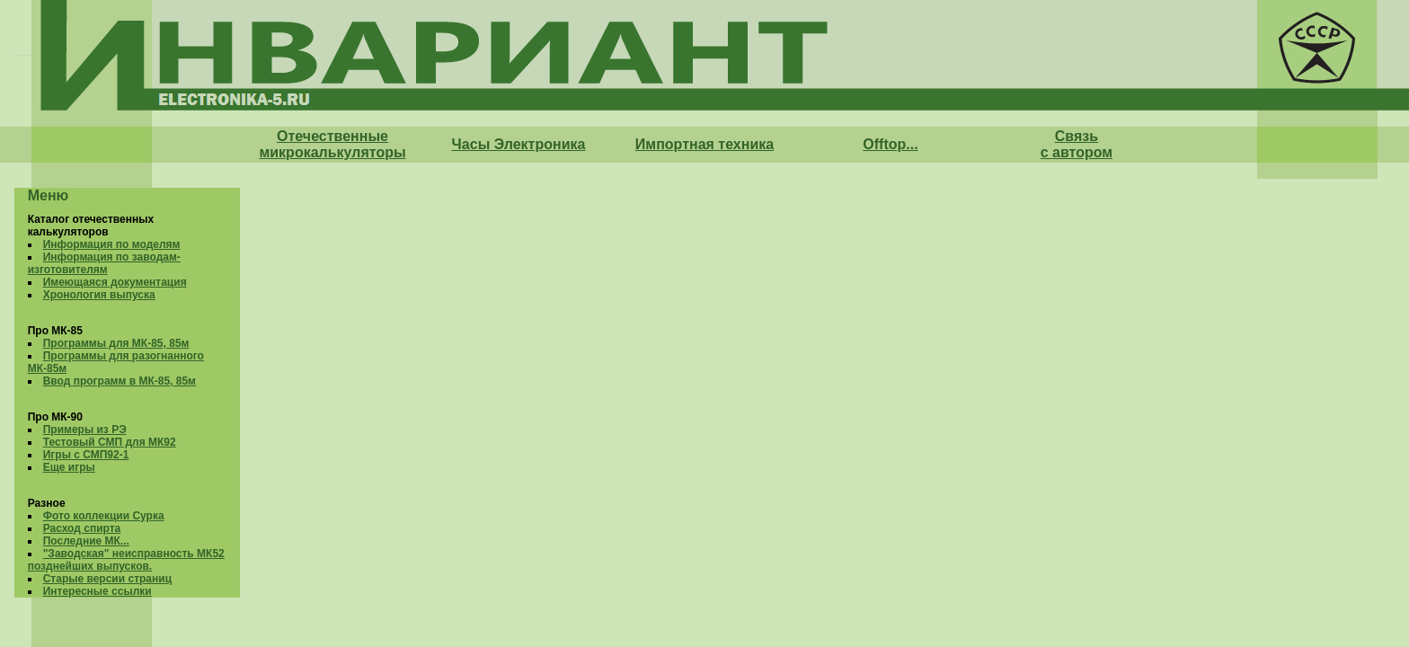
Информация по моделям (112, 244)
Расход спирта (82, 528)
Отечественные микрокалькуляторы (332, 144)
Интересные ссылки (97, 591)
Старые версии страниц (107, 578)
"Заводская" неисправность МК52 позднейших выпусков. (126, 559)
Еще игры (69, 467)
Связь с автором (1076, 144)
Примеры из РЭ (85, 429)
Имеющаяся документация (115, 282)
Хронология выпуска (99, 294)
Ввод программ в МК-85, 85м (119, 381)
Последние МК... (86, 541)
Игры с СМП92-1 (86, 454)
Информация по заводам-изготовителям (104, 263)
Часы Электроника (519, 144)
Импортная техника (704, 144)
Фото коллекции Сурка (103, 516)
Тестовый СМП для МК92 (109, 442)
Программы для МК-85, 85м (116, 343)
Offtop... (890, 144)
